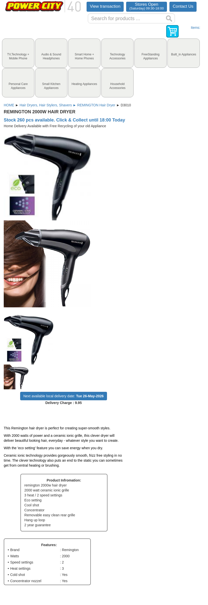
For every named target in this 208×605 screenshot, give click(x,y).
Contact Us (183, 6)
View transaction (105, 6)
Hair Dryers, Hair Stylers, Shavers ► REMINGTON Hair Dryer (67, 105)
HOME (9, 105)
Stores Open (146, 6)
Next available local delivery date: (63, 396)
